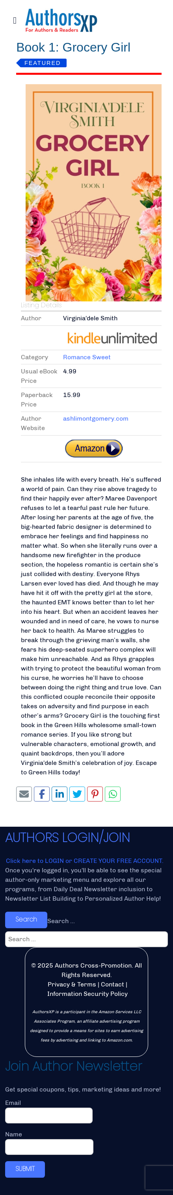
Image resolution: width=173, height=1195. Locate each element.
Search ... (61, 921)
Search (26, 919)
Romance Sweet (87, 357)
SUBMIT (25, 1168)
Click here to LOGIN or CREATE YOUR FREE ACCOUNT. (85, 860)
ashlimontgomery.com (95, 418)
